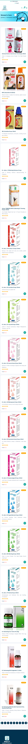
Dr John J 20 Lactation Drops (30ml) (11, 287)
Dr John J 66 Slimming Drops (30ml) (11, 554)
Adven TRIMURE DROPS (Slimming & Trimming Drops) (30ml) (13, 209)
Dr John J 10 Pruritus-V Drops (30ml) (11, 248)
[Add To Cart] (25, 62)
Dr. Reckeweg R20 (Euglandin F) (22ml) (11, 670)
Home (3, 17)
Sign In (17, 3)
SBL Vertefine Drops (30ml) (9, 131)
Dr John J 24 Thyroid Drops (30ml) (10, 324)
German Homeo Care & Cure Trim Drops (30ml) (14, 53)
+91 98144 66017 (14, 1)
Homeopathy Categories (11, 17)
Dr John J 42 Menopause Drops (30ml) (11, 402)
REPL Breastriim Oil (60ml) (8, 92)
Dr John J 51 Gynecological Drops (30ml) (12, 478)
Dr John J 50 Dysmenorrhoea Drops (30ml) (13, 439)
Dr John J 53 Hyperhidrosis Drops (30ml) (12, 515)
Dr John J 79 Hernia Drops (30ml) (10, 592)
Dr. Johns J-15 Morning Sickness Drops (12, 170)
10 (25, 722)
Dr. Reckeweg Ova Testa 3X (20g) (10, 631)
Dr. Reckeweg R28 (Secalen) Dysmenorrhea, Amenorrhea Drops (13, 707)
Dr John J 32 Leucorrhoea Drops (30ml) (12, 363)
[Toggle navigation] (26, 8)
